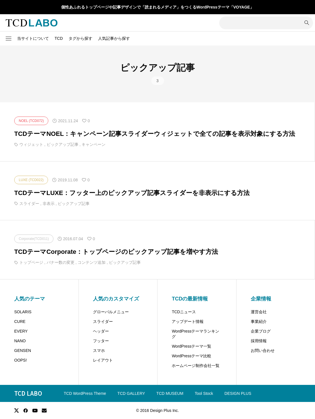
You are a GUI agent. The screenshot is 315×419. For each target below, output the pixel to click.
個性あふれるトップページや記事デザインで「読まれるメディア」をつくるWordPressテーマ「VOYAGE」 (157, 7)
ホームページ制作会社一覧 (195, 365)
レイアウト (103, 360)
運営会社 (259, 312)
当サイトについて (33, 38)
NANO (20, 341)
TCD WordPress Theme (85, 393)
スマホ (99, 350)
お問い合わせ (263, 350)
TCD (59, 38)
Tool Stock (204, 393)
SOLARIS (23, 312)
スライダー (103, 321)
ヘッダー (101, 331)
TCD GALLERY (131, 393)
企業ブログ (261, 331)
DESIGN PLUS (238, 393)
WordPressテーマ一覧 (191, 346)
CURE (20, 321)
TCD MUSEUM (169, 393)
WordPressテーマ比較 (191, 356)
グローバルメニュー (111, 312)
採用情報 (259, 341)
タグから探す (80, 38)
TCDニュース (184, 312)
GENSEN (22, 350)
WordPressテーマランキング (195, 334)
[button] (8, 39)
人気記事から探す (114, 38)
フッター (101, 341)
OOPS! (20, 360)
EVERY (21, 331)
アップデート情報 (188, 321)
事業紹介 (259, 321)
